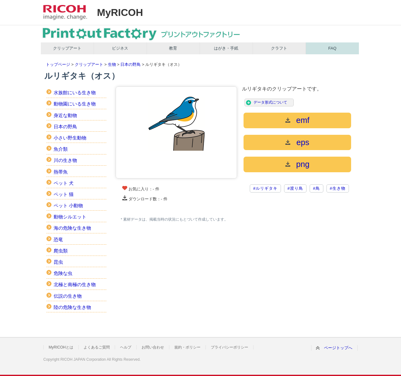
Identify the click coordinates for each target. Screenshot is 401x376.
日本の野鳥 (130, 64)
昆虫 (58, 262)
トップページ (58, 64)
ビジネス (120, 48)
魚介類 (61, 149)
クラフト (279, 48)
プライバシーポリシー (229, 347)
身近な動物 (65, 115)
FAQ (332, 48)
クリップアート (67, 48)
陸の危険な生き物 (72, 307)
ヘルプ (125, 347)
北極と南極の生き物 (75, 284)
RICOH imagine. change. (65, 12)
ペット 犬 (64, 183)
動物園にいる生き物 (75, 103)
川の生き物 (65, 160)
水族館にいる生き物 (75, 92)
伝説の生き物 (68, 296)
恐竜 (58, 239)
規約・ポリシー (187, 347)
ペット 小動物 (68, 205)
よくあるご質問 (97, 347)
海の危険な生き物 (72, 228)
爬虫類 (61, 250)
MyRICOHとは (61, 347)
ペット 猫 (64, 194)
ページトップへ (338, 347)
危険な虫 (63, 273)
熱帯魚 (61, 171)
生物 (112, 64)
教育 (173, 48)
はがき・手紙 (226, 48)
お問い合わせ (153, 347)
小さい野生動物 (70, 137)
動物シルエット (70, 216)
